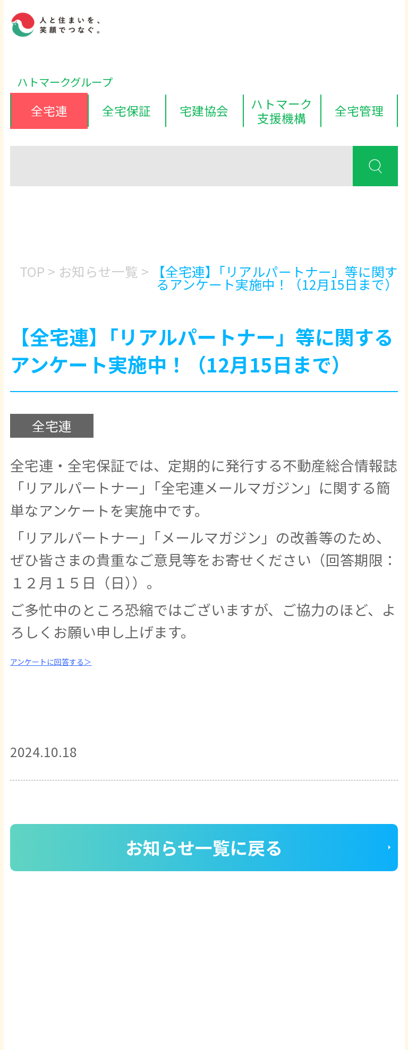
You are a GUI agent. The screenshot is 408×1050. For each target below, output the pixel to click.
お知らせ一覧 (98, 271)
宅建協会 (204, 110)
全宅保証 (126, 110)
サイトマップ (162, 968)
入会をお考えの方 (200, 228)
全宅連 (49, 110)
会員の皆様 (74, 228)
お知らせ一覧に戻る (204, 847)
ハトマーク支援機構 (281, 110)
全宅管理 (359, 110)
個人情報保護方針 (56, 990)
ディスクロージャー (61, 968)
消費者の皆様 (328, 228)
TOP (32, 271)
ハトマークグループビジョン (190, 990)
